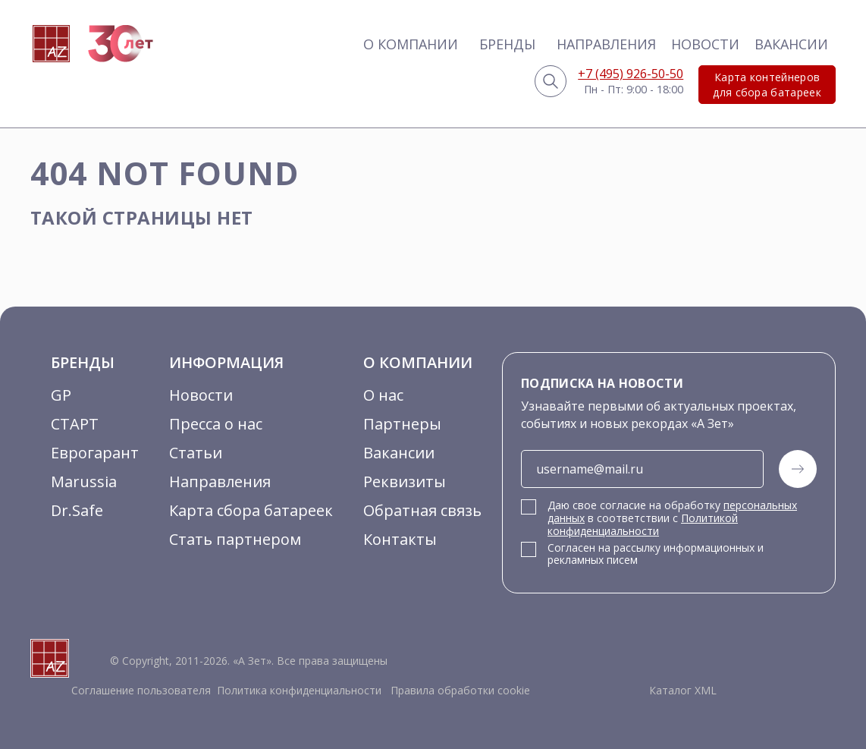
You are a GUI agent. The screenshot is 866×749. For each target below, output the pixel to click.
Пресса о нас (215, 424)
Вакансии (791, 44)
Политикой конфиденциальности (643, 524)
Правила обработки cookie (459, 690)
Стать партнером (235, 539)
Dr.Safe (77, 510)
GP (61, 395)
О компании (410, 44)
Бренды (507, 44)
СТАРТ (75, 424)
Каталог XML (683, 690)
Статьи (195, 452)
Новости (705, 44)
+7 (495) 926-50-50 (630, 73)
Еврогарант (95, 452)
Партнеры (402, 424)
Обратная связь (422, 510)
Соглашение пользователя (141, 690)
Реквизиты (404, 481)
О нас (383, 395)
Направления (606, 44)
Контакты (400, 539)
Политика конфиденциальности (299, 690)
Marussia (84, 481)
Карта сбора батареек (251, 510)
